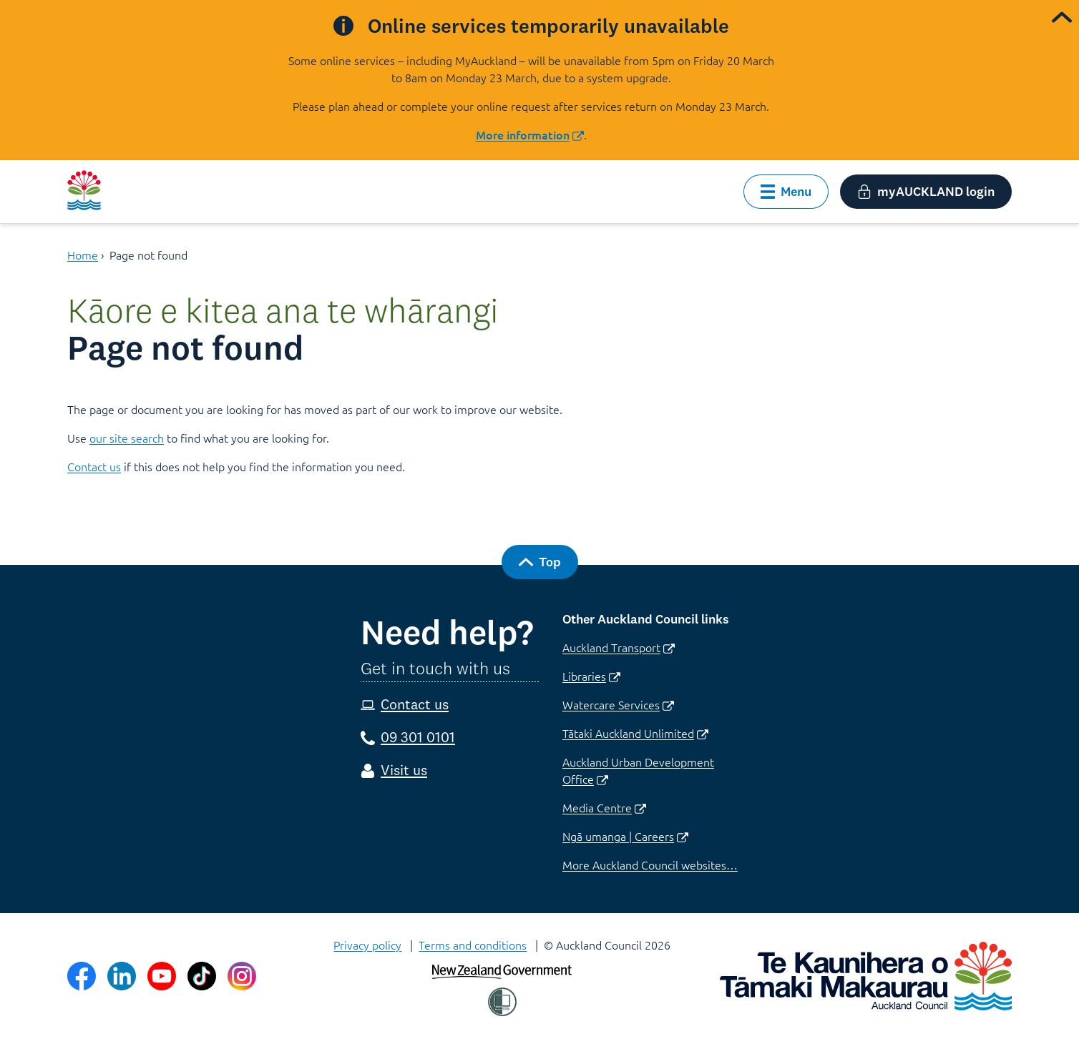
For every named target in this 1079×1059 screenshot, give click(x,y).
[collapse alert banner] (1062, 17)
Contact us (94, 466)
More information (530, 134)
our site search (126, 437)
